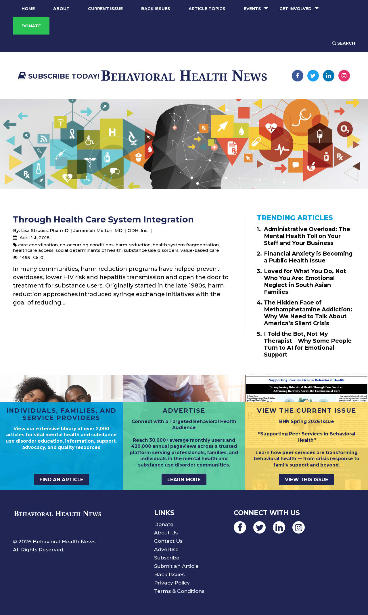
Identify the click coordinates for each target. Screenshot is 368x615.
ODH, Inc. (137, 230)
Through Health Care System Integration (103, 219)
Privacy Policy (172, 583)
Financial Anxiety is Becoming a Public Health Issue (308, 257)
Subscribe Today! (58, 76)
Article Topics (207, 8)
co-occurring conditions (87, 244)
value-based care (200, 250)
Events (252, 8)
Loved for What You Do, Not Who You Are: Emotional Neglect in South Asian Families (305, 281)
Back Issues (155, 8)
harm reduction (133, 244)
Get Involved (295, 8)
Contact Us (168, 541)
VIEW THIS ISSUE (306, 479)
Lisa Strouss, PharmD (44, 230)
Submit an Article (176, 566)
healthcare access (33, 250)
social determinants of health (88, 250)
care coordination (38, 244)
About (61, 8)
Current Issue (105, 8)
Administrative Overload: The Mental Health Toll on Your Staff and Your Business (307, 236)
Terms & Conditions (179, 591)
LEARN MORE (184, 479)
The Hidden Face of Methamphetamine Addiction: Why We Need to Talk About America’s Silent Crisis (308, 313)
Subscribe (166, 558)
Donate (31, 25)
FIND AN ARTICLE (61, 479)
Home (28, 8)
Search (343, 43)
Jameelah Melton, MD (97, 230)
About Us (166, 533)
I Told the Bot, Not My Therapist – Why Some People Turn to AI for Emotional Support (308, 344)
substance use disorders (151, 250)
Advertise (166, 549)
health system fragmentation (186, 244)
